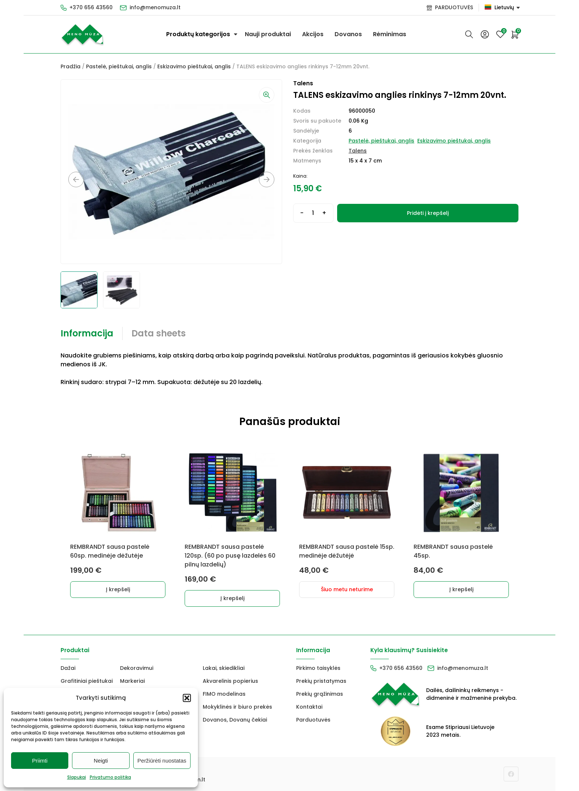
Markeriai (132, 681)
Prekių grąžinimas (319, 694)
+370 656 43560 (91, 7)
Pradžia (70, 66)
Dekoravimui (136, 668)
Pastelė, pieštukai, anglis (119, 66)
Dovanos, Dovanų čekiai (235, 719)
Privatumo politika (110, 777)
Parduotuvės (313, 719)
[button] (187, 698)
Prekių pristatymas (321, 681)
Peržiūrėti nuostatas (161, 760)
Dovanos (348, 34)
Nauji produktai (268, 34)
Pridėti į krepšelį (428, 213)
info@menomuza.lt (155, 7)
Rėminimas (389, 34)
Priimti (40, 760)
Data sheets (158, 333)
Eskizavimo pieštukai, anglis (194, 66)
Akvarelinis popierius (230, 681)
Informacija (87, 333)
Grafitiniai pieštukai (87, 681)
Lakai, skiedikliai (223, 668)
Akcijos (312, 34)
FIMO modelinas (224, 694)
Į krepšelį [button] (118, 589)
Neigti (101, 760)
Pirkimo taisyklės (318, 668)
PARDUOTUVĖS (454, 7)
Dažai (68, 668)
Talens (358, 150)
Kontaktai (309, 706)
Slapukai (76, 777)
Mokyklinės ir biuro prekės (237, 706)
